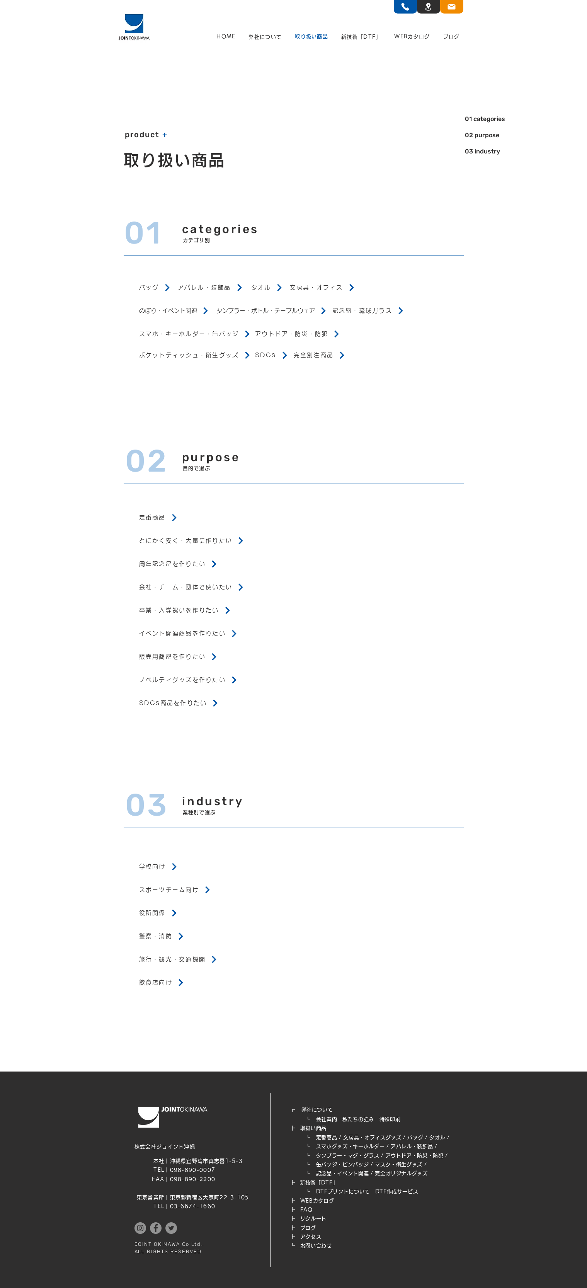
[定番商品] (197, 517)
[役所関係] (197, 913)
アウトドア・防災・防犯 (415, 1155)
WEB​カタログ (317, 1200)
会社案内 (326, 1119)
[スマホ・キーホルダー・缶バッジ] (197, 334)
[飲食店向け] (197, 982)
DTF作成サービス (397, 1191)
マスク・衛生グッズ (398, 1164)
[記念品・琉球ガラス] (371, 311)
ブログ (308, 1227)
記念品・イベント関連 (342, 1173)
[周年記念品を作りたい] (197, 564)
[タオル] (270, 287)
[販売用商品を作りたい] (197, 656)
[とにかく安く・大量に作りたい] (197, 541)
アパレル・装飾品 (412, 1146)
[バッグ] (158, 287)
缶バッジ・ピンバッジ (342, 1164)
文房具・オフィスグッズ (372, 1137)
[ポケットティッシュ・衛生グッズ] (197, 355)
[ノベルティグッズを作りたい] (197, 680)
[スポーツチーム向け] (197, 890)
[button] (265, 37)
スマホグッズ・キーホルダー (350, 1146)
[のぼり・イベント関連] (177, 311)
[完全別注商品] (323, 355)
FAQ (306, 1209)
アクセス (311, 1236)
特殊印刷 (390, 1119)
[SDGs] (274, 355)
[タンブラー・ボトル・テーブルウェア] (274, 311)
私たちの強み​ (358, 1119)
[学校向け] (197, 866)
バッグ (415, 1137)
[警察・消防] (197, 936)
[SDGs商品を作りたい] (197, 703)
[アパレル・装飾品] (214, 287)
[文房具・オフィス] (328, 287)
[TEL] (405, 7)
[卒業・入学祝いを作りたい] (197, 610)
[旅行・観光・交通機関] (197, 959)
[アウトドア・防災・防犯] (301, 334)
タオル (437, 1137)
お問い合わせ (316, 1245)
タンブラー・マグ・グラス (347, 1155)
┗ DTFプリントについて (332, 1191)
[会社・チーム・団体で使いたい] (197, 587)
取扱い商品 (313, 1128)
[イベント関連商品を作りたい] (197, 633)
